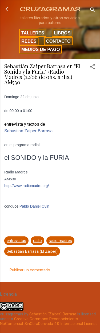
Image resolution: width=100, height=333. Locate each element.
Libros (62, 32)
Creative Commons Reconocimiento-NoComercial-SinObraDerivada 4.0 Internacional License (49, 321)
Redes (29, 41)
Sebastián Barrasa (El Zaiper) (32, 251)
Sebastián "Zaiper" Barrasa (52, 314)
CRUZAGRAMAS (50, 9)
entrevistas (16, 240)
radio (37, 240)
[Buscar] (92, 11)
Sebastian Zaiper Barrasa (28, 131)
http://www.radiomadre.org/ (26, 186)
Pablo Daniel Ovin (34, 206)
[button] (92, 68)
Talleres (32, 32)
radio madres (60, 240)
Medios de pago (40, 49)
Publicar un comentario (30, 270)
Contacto (58, 41)
